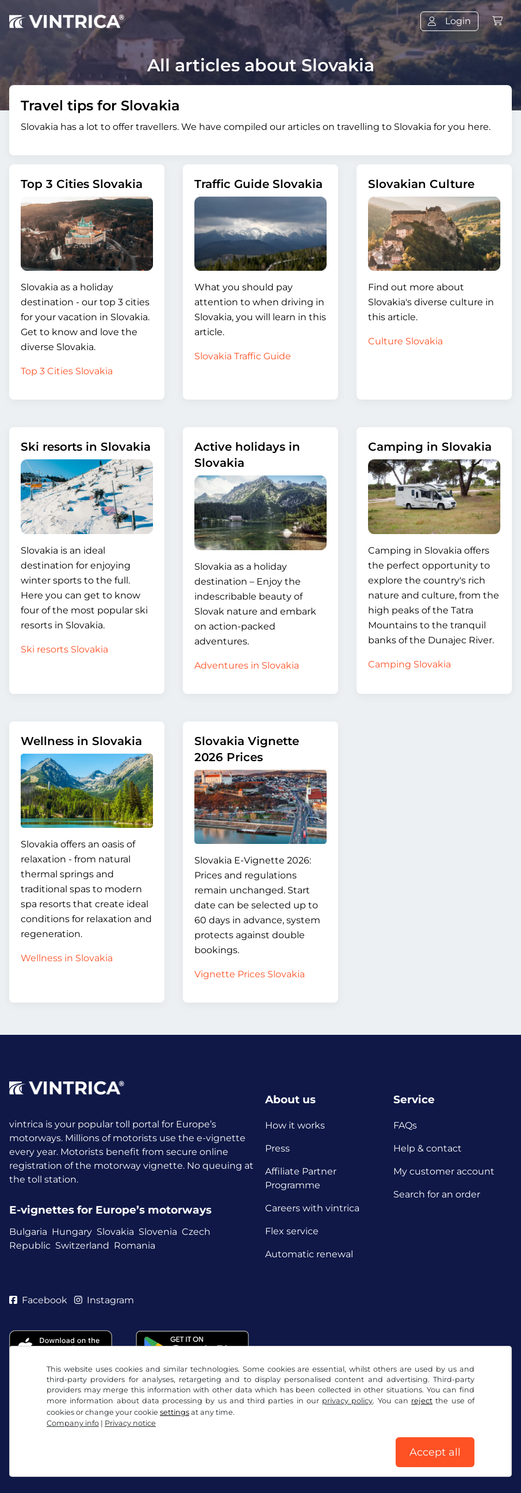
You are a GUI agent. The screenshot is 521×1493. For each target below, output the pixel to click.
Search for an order (436, 1194)
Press (277, 1148)
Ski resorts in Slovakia (86, 447)
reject (421, 1400)
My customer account (444, 1171)
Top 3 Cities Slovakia (82, 184)
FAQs (405, 1125)
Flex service (292, 1231)
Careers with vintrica (312, 1208)
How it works (295, 1125)
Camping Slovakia (409, 664)
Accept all (435, 1452)
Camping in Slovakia (430, 447)
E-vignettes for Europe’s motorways (110, 1209)
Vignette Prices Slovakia (249, 974)
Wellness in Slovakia (81, 741)
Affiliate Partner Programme (300, 1178)
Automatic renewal (309, 1254)
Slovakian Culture (421, 184)
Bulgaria (28, 1231)
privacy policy (347, 1400)
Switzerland (82, 1245)
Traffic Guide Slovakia (258, 184)
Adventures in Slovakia (246, 665)
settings (174, 1412)
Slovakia (115, 1231)
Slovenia (158, 1231)
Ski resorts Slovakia (64, 649)
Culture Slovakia (405, 341)
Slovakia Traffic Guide (242, 356)
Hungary (72, 1231)
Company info (73, 1423)
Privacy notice (130, 1423)
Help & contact (427, 1148)
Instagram (104, 1300)
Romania (134, 1245)
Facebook (38, 1300)
